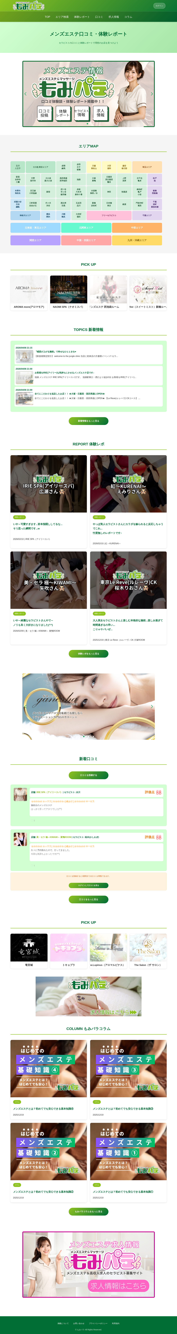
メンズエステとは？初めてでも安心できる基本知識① (123, 1191)
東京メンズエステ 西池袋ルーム (103, 306)
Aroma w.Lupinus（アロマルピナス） (105, 965)
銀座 (124, 204)
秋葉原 (124, 192)
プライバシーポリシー (98, 1323)
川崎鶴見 (63, 215)
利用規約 (115, 1323)
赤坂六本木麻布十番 (78, 192)
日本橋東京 (109, 204)
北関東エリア (86, 227)
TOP (47, 16)
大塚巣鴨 (94, 179)
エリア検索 (62, 16)
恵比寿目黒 (63, 204)
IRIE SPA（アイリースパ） (49, 792)
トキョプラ (68, 965)
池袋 (78, 179)
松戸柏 (155, 179)
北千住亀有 (139, 179)
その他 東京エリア (40, 167)
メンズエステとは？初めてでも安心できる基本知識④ (43, 1108)
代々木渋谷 (48, 204)
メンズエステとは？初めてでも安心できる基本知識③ (123, 1108)
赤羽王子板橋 (78, 167)
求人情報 (113, 16)
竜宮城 (29, 965)
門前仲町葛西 (139, 204)
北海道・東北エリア (35, 227)
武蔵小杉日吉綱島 (17, 204)
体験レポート (82, 16)
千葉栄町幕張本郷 (154, 204)
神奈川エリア (25, 215)
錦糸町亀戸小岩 (139, 192)
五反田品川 (78, 204)
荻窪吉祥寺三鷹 (18, 179)
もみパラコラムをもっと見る (88, 1211)
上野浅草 (124, 179)
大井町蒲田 (78, 215)
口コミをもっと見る (88, 899)
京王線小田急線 (33, 192)
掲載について (63, 1323)
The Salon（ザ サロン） (148, 965)
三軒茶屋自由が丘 (33, 204)
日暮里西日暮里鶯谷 (109, 179)
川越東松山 (94, 167)
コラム (128, 16)
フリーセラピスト (109, 215)
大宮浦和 (109, 167)
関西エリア (35, 240)
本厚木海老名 (18, 192)
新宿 (48, 192)
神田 (109, 192)
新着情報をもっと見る (88, 421)
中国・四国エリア (86, 240)
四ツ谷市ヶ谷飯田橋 (63, 192)
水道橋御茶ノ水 (94, 192)
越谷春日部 (124, 167)
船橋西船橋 (155, 192)
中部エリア (137, 227)
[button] (152, 94)
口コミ (99, 16)
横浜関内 (48, 215)
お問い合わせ (78, 1323)
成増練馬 (63, 167)
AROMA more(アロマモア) (29, 306)
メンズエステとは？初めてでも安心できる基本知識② (43, 1191)
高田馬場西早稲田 (63, 179)
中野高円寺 (33, 179)
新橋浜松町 (94, 204)
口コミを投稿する (88, 775)
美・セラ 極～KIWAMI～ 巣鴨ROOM (53, 837)
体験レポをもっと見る (88, 654)
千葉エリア (147, 215)
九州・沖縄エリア (137, 240)
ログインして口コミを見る (88, 885)
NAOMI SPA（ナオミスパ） (68, 306)
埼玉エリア (147, 167)
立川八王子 (18, 167)
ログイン (159, 6)
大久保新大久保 (48, 179)
